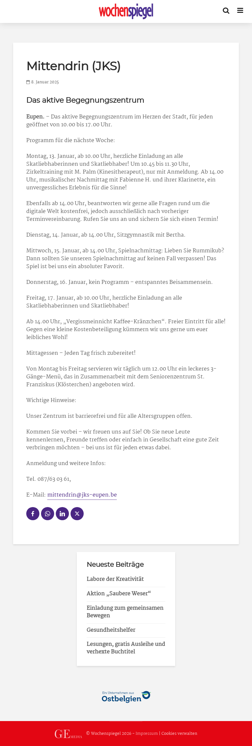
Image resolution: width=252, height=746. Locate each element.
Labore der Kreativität (115, 579)
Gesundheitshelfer (111, 630)
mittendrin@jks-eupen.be (82, 495)
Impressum (147, 733)
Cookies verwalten (179, 733)
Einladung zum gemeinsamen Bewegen (125, 612)
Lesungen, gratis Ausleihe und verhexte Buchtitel (126, 648)
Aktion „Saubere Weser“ (119, 593)
